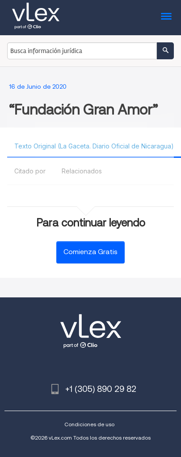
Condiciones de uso (89, 424)
